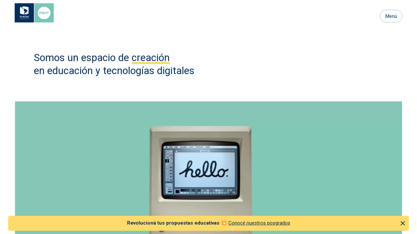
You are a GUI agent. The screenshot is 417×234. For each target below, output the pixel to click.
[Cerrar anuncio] (402, 223)
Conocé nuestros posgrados (259, 223)
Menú (391, 16)
